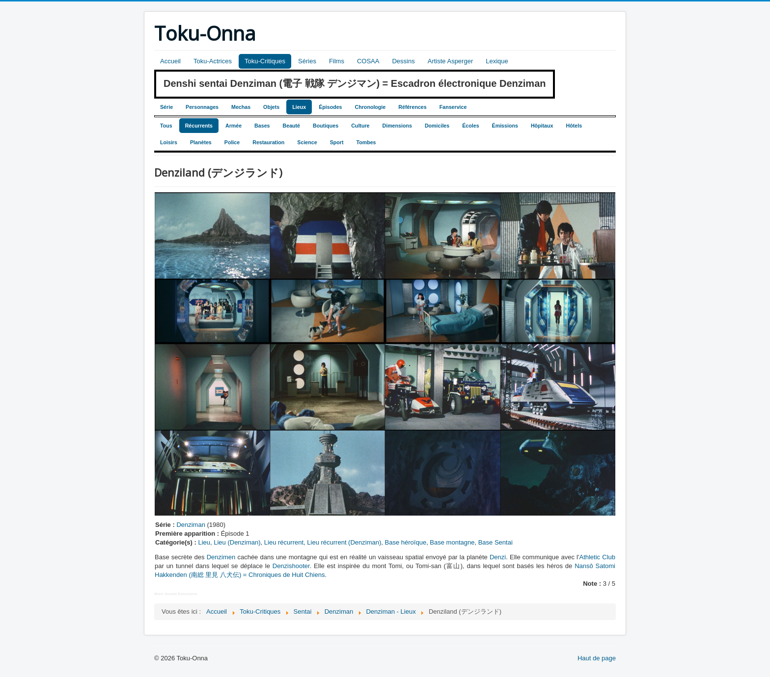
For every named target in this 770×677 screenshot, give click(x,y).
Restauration (268, 142)
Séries (307, 61)
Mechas (240, 107)
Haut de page (597, 658)
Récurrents (199, 126)
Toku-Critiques (265, 61)
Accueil (170, 61)
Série (166, 107)
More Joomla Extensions (175, 594)
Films (336, 61)
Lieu (204, 542)
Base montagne (452, 542)
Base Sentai (495, 542)
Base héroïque (406, 542)
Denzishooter (291, 566)
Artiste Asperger (450, 61)
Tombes (366, 142)
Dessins (403, 61)
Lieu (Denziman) (237, 542)
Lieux (299, 107)
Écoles (470, 126)
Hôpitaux (542, 126)
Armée (233, 126)
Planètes (201, 142)
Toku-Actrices (212, 61)
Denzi (498, 557)
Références (412, 107)
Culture (360, 126)
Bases (262, 126)
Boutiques (325, 126)
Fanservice (453, 107)
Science (307, 142)
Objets (271, 107)
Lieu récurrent (283, 542)
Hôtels (574, 126)
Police (232, 142)
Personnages (202, 107)
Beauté (292, 126)
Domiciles (437, 126)
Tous (166, 126)
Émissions (505, 126)
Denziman (190, 524)
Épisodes (330, 107)
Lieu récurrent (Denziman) (344, 542)
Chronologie (370, 107)
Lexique (497, 61)
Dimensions (397, 126)
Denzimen (221, 557)
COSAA (368, 61)
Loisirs (168, 142)
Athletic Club (597, 557)
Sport (337, 142)
